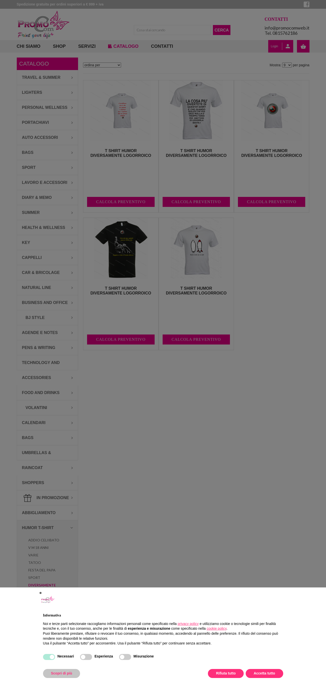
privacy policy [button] (188, 624)
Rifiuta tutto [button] (226, 673)
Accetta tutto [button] (264, 673)
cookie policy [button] (216, 628)
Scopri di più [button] (61, 673)
